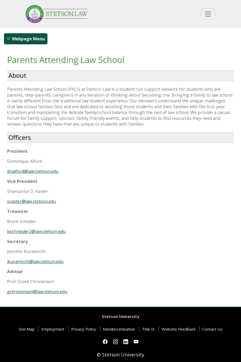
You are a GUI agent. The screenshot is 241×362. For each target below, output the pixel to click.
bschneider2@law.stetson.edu (36, 231)
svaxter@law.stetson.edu (31, 201)
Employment (52, 329)
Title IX (148, 329)
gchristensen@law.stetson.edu (37, 291)
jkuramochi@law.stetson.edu (35, 261)
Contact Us (212, 329)
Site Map (27, 329)
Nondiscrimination (119, 329)
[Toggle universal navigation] (208, 14)
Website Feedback (178, 329)
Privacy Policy (83, 329)
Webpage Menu (26, 39)
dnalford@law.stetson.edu (32, 171)
